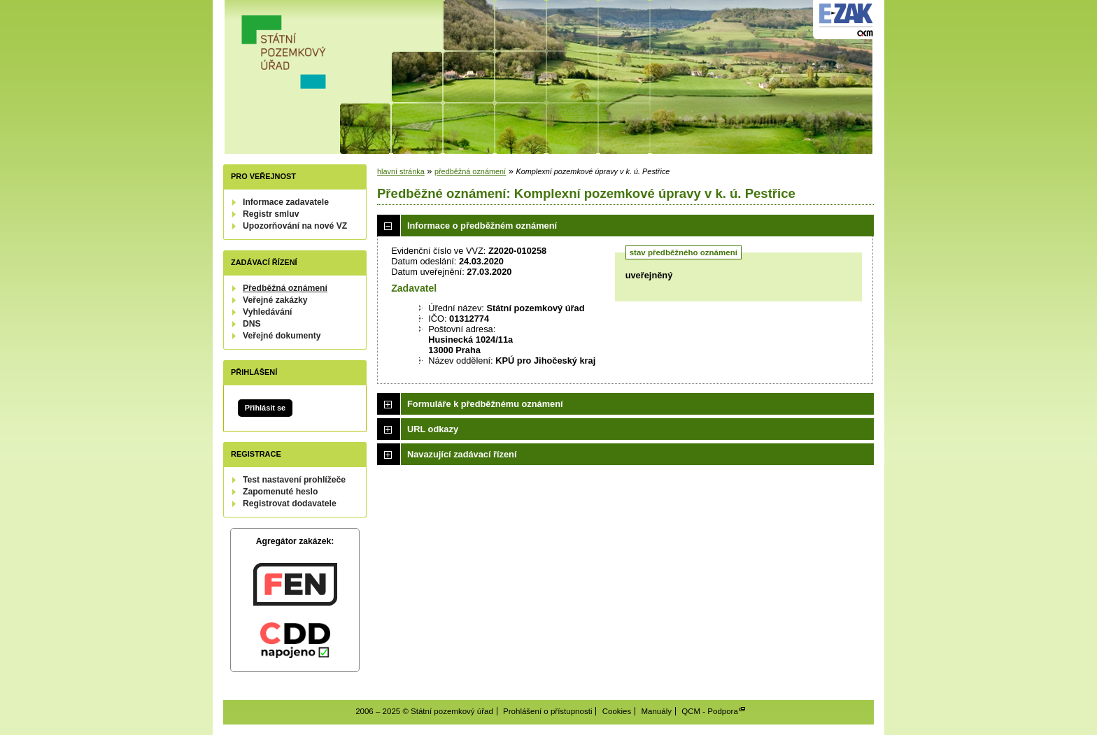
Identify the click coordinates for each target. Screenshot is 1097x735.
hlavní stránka (401, 171)
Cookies (617, 711)
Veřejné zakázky (275, 300)
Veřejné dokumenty (281, 336)
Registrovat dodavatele (290, 503)
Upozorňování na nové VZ (295, 226)
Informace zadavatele (286, 202)
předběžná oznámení (470, 171)
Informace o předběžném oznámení (482, 225)
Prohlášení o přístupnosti (547, 711)
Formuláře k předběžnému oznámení (485, 404)
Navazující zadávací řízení (461, 454)
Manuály (656, 711)
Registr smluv (271, 214)
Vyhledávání (267, 312)
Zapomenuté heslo (280, 492)
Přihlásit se (265, 408)
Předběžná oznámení (285, 288)
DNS (252, 324)
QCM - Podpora (709, 711)
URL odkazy (432, 429)
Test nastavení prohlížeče (294, 480)
